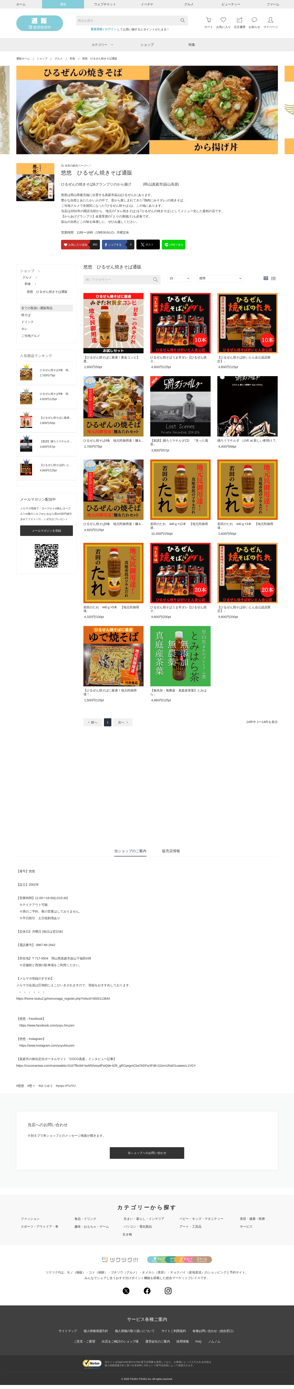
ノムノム (215, 1345)
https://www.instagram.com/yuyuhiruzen (47, 1045)
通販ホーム (23, 58)
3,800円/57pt (47, 446)
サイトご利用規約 (174, 1335)
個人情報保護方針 (95, 1335)
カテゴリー (102, 44)
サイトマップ (66, 1335)
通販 (63, 4)
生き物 (127, 1234)
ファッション (30, 1218)
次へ (123, 722)
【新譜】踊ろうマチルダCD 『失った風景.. (66, 441)
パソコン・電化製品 (138, 1226)
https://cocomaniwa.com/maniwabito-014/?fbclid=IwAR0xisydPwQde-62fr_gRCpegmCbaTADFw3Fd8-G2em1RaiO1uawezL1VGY (106, 1065)
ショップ (147, 44)
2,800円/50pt (47, 423)
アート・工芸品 (190, 1226)
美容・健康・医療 (252, 1218)
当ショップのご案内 (130, 851)
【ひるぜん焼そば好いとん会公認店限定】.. (66, 465)
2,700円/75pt (47, 375)
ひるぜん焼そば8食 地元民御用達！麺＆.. (65, 393)
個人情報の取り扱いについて (134, 1335)
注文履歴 (239, 23)
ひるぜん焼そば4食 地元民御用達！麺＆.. (65, 370)
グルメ (189, 4)
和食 (72, 58)
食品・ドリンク (85, 1218)
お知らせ (254, 23)
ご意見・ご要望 (83, 1345)
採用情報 (183, 1345)
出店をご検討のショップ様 (119, 1345)
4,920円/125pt (48, 399)
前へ (92, 722)
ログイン (110, 29)
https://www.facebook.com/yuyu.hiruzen (46, 1025)
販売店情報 (171, 851)
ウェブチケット (105, 4)
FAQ (199, 1345)
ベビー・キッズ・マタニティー (201, 1218)
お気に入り (223, 23)
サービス (246, 1226)
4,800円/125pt (48, 470)
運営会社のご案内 (157, 1345)
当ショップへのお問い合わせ (147, 1153)
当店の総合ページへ (76, 165)
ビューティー (231, 4)
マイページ (270, 23)
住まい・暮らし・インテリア (144, 1218)
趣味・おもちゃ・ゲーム (91, 1226)
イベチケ (147, 4)
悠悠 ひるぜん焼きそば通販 (49, 291)
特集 (191, 44)
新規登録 (96, 29)
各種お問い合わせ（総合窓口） (215, 1335)
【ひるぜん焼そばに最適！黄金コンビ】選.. (66, 417)
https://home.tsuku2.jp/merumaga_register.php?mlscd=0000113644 (63, 998)
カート (208, 23)
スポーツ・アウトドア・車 (39, 1226)
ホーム (21, 4)
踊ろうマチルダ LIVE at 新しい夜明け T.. (246, 440)
